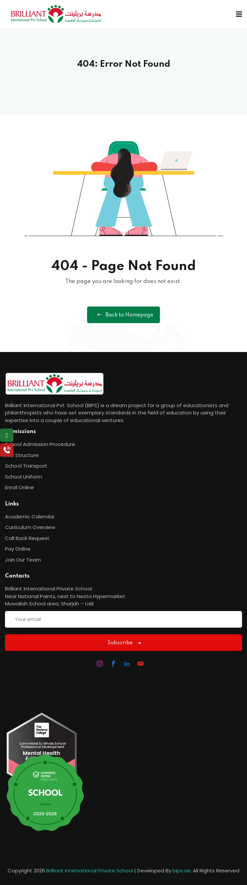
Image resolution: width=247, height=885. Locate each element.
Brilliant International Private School (89, 870)
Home (84, 80)
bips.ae (181, 870)
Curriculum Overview (30, 527)
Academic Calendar (30, 516)
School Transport (26, 465)
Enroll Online (19, 487)
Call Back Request (27, 538)
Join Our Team (23, 559)
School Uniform (23, 476)
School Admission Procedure (40, 444)
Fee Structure (22, 455)
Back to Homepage (123, 315)
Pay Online (18, 548)
